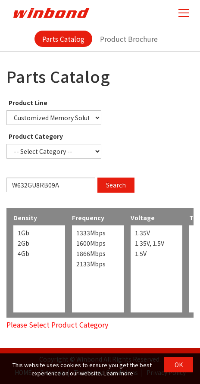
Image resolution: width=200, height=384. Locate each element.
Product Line (28, 102)
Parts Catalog (63, 39)
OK (179, 364)
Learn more (118, 373)
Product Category (36, 136)
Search (116, 185)
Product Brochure (129, 39)
